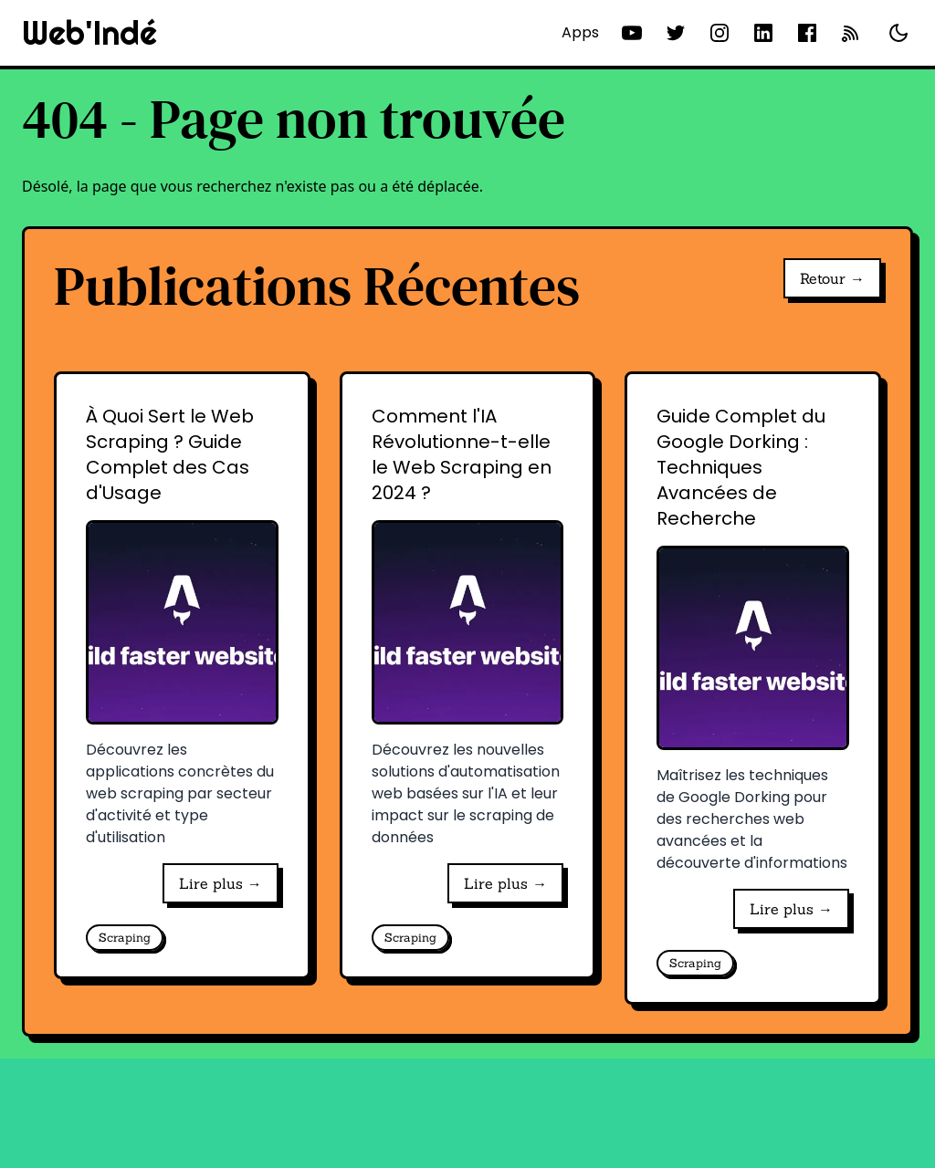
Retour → (832, 278)
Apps (580, 32)
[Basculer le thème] (898, 32)
